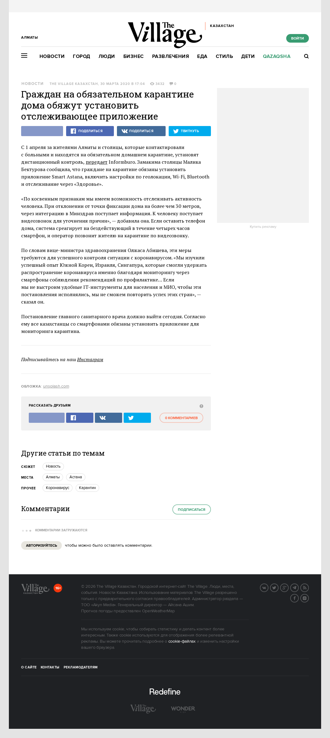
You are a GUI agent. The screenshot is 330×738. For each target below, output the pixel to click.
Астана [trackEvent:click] (75, 477)
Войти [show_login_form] (297, 38)
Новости (52, 56)
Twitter (278, 587)
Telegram (298, 587)
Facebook (298, 597)
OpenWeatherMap (158, 611)
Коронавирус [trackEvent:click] (57, 487)
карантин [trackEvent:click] (87, 487)
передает (96, 162)
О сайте (29, 667)
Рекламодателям (81, 667)
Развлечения (170, 56)
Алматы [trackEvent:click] (53, 477)
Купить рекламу (263, 227)
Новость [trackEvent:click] (53, 466)
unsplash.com (56, 386)
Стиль (224, 56)
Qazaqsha (277, 56)
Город (81, 56)
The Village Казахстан (74, 84)
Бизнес (133, 56)
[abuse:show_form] (200, 405)
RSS (308, 587)
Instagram (308, 597)
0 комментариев (181, 418)
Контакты (50, 667)
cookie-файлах (182, 641)
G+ (288, 587)
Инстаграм (90, 359)
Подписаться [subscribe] (191, 509)
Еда (202, 56)
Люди (107, 56)
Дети (248, 56)
